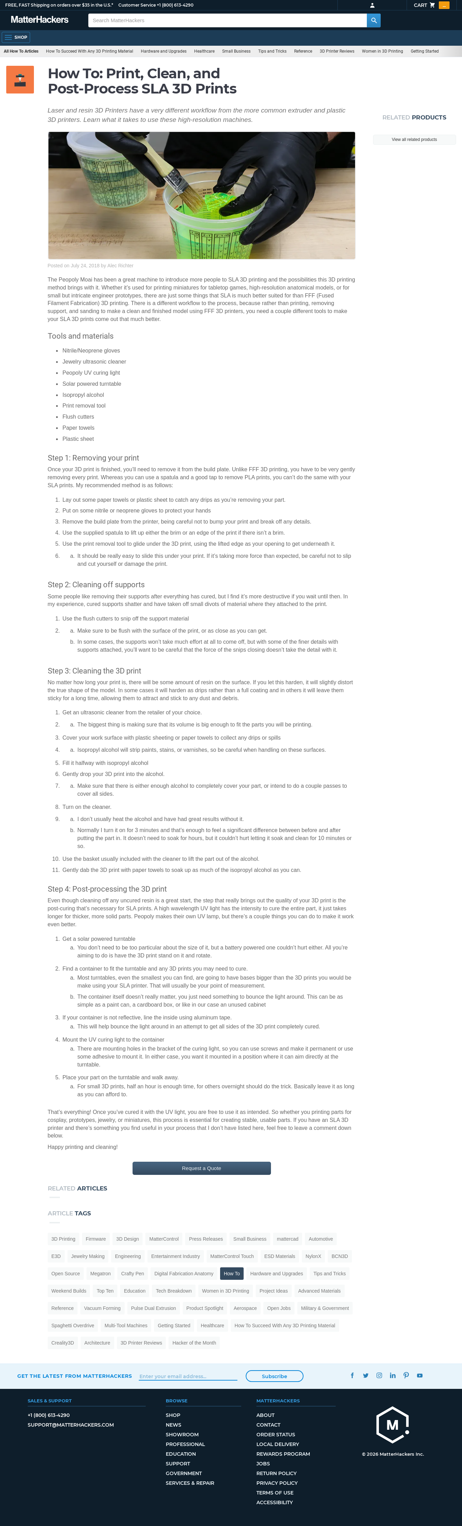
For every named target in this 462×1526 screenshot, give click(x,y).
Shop (173, 1415)
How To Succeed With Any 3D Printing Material (89, 51)
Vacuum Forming (102, 1308)
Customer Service (137, 5)
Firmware (96, 1239)
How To (232, 1273)
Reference (303, 51)
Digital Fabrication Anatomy (183, 1273)
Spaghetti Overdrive (73, 1325)
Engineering (128, 1256)
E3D (56, 1256)
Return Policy (276, 1473)
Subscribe (274, 1376)
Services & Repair (190, 1483)
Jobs (263, 1464)
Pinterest (406, 1375)
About (265, 1415)
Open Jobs (279, 1308)
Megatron (100, 1273)
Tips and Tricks (272, 51)
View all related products (414, 139)
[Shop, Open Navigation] (16, 37)
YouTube (420, 1375)
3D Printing (63, 1239)
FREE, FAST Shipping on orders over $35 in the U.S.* (59, 5)
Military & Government (325, 1308)
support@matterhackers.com (71, 1425)
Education (134, 1291)
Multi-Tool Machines (126, 1325)
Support (178, 1464)
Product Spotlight (205, 1308)
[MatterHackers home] (39, 20)
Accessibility (274, 1502)
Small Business (236, 51)
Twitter (366, 1375)
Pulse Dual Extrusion (153, 1308)
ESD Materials (279, 1256)
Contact (268, 1425)
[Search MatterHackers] (374, 20)
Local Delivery (277, 1444)
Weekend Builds (69, 1291)
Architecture (97, 1343)
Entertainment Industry (175, 1256)
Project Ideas (274, 1291)
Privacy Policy (277, 1483)
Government (184, 1473)
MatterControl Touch (232, 1256)
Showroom (182, 1434)
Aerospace (245, 1308)
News (173, 1425)
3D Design (127, 1239)
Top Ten (105, 1291)
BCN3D (340, 1256)
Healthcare (204, 51)
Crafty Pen (132, 1273)
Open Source (66, 1273)
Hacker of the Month (194, 1343)
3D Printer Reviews (337, 51)
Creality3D (63, 1343)
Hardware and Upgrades (164, 51)
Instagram (379, 1375)
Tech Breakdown (174, 1291)
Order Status (275, 1434)
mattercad (287, 1239)
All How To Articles (21, 51)
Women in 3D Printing (382, 51)
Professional (185, 1444)
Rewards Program (283, 1454)
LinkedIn (393, 1375)
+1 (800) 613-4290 (175, 5)
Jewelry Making (88, 1256)
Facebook (352, 1375)
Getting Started (425, 51)
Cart (432, 5)
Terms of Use (274, 1493)
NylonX (313, 1256)
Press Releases (206, 1239)
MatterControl (164, 1239)
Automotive (321, 1239)
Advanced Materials (319, 1291)
